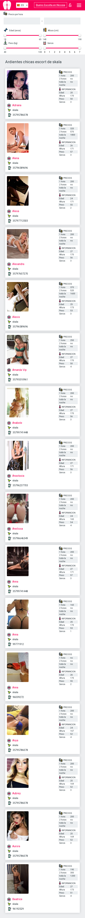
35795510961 (20, 379)
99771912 (18, 644)
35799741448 (20, 432)
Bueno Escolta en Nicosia (50, 5)
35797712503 (20, 220)
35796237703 (20, 485)
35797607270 (20, 273)
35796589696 (20, 167)
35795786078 (20, 114)
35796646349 (20, 538)
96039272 (18, 697)
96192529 (18, 908)
